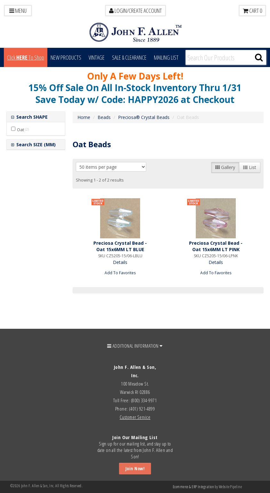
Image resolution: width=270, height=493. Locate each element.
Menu (18, 10)
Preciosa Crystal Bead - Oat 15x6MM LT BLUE (120, 246)
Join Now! (135, 468)
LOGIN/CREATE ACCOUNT (135, 10)
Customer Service (135, 417)
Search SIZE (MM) (35, 144)
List (249, 167)
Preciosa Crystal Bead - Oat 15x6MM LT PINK (215, 246)
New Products (66, 57)
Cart (252, 10)
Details (120, 262)
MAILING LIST (166, 57)
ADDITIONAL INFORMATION (135, 346)
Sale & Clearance (129, 57)
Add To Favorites (120, 272)
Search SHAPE (31, 117)
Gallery (225, 167)
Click (25, 57)
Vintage (97, 57)
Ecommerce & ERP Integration (193, 486)
